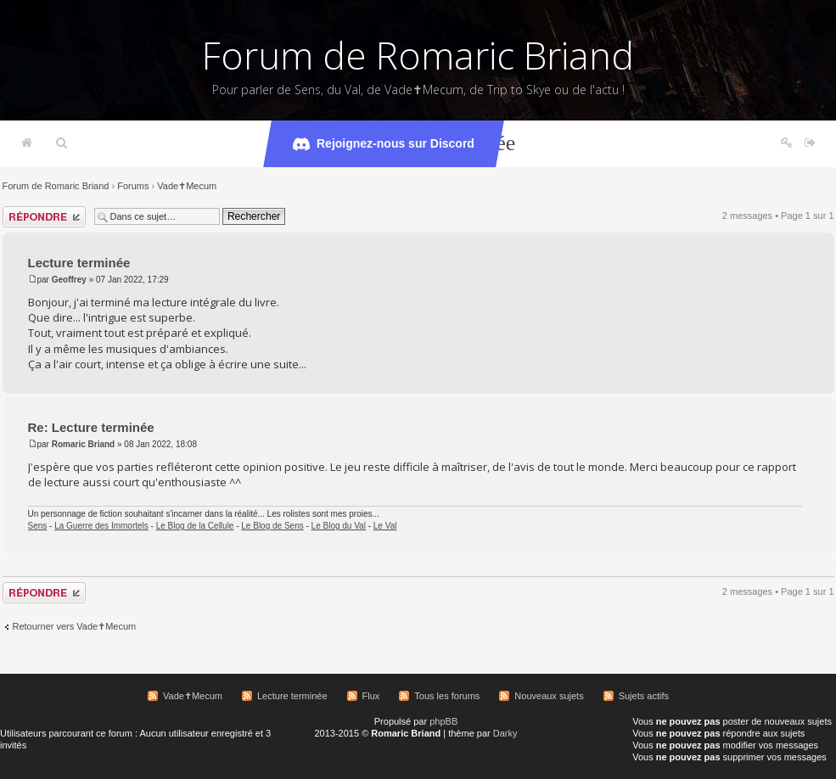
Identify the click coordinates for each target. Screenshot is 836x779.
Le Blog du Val (338, 525)
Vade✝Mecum (186, 186)
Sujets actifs (644, 696)
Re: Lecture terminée (91, 427)
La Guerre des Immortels (101, 525)
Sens (38, 525)
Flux (371, 696)
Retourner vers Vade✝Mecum (75, 626)
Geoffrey (69, 279)
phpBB (443, 721)
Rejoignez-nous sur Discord (383, 144)
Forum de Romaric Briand (418, 55)
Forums (133, 186)
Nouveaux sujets (548, 696)
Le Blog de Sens (272, 525)
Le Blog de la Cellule (195, 525)
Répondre (44, 216)
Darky (505, 733)
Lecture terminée (79, 262)
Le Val (385, 525)
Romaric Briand (83, 444)
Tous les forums (447, 696)
